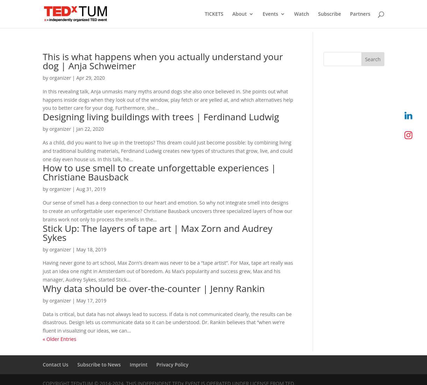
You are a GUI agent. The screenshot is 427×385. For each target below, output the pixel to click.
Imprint (138, 364)
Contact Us (55, 364)
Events (270, 14)
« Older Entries (59, 339)
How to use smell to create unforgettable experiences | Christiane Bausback (159, 172)
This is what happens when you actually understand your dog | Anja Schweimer (163, 61)
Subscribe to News (99, 364)
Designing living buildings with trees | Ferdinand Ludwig (161, 116)
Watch (301, 14)
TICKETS (214, 14)
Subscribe (329, 14)
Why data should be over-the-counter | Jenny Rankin (154, 288)
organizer (60, 77)
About (239, 14)
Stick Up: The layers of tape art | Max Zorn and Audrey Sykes (157, 233)
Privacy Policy (173, 364)
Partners (360, 14)
